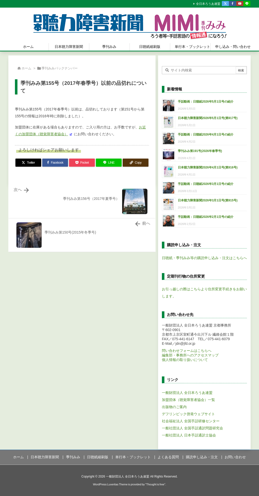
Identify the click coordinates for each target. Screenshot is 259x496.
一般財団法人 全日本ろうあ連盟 (187, 393)
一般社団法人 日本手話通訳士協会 (189, 435)
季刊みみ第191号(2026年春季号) (200, 151)
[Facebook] (55, 163)
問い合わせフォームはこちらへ (186, 351)
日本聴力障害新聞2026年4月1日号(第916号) (208, 167)
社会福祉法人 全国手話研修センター (191, 421)
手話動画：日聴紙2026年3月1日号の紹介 (205, 184)
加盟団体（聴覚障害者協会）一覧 (188, 400)
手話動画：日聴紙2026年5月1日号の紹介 (205, 101)
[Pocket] (82, 163)
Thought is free (155, 484)
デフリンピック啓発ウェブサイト (188, 414)
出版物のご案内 (174, 407)
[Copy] (135, 163)
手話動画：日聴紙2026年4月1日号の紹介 (205, 134)
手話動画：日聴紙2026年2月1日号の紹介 (205, 217)
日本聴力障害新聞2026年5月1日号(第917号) (208, 118)
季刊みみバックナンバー (59, 68)
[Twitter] (28, 163)
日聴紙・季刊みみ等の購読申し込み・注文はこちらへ (204, 258)
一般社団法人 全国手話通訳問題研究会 (192, 428)
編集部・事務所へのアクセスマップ (190, 355)
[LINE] (109, 163)
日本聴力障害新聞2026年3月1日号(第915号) (208, 200)
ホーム (26, 68)
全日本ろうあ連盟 (208, 4)
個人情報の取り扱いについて (185, 360)
